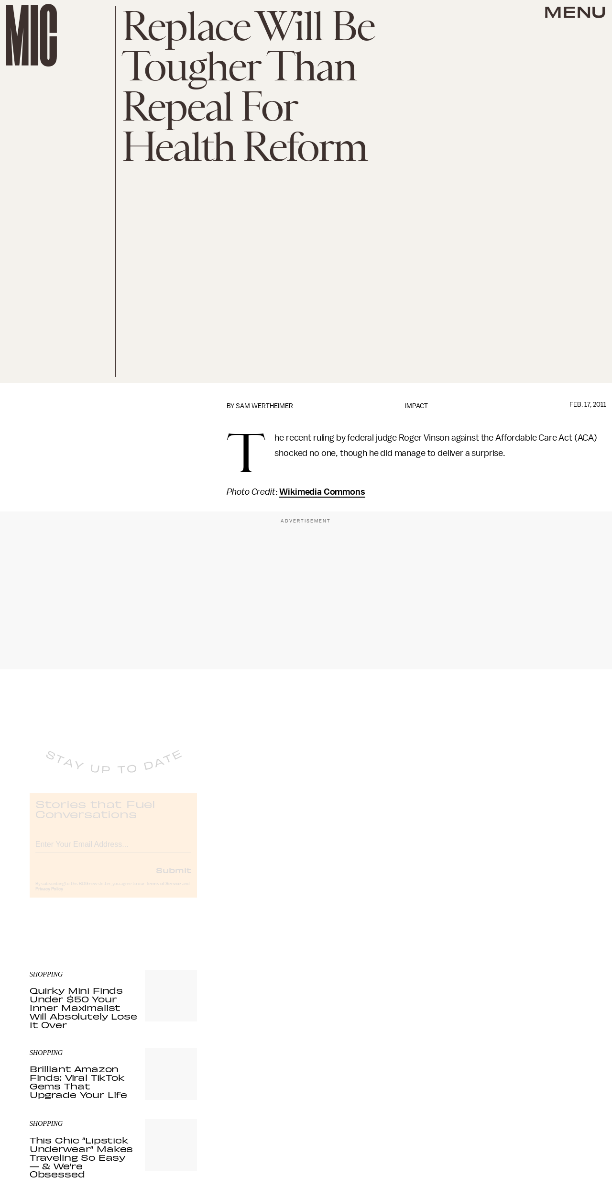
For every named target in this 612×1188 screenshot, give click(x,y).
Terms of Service (163, 891)
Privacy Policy (49, 897)
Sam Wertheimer (264, 406)
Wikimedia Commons (322, 492)
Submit (173, 878)
